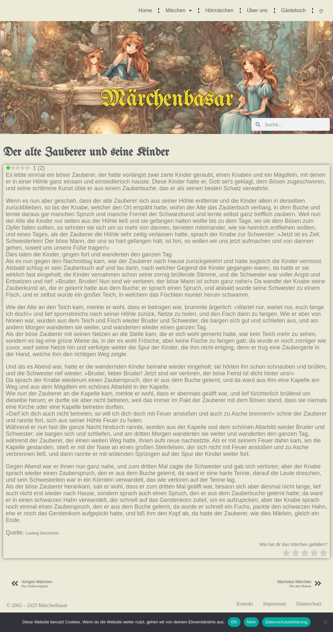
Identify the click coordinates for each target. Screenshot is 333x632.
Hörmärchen (219, 10)
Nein (251, 622)
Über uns (257, 10)
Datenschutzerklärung (286, 622)
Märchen (178, 10)
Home (145, 10)
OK (234, 622)
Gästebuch (293, 10)
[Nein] (325, 622)
